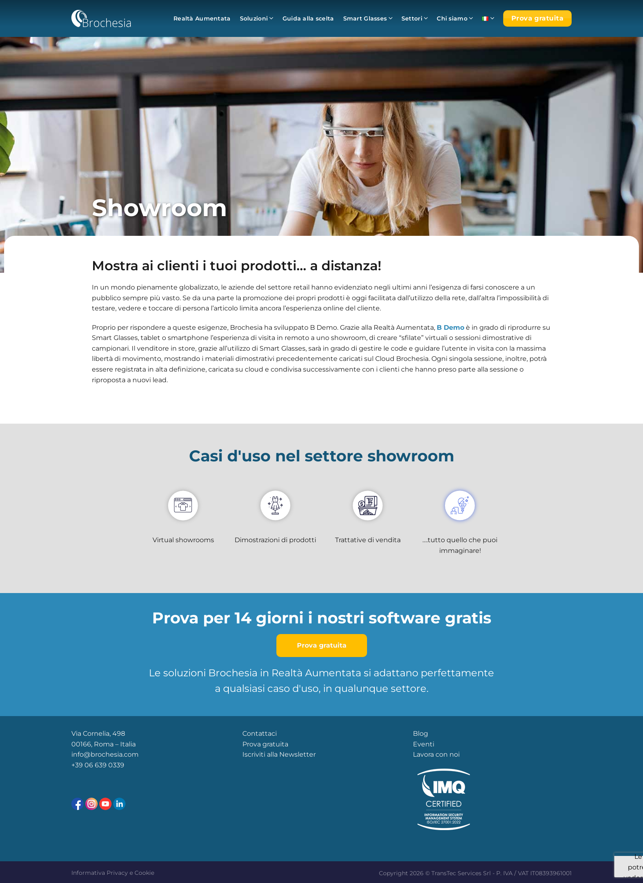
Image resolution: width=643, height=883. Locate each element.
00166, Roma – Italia (103, 744)
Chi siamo (455, 18)
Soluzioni (257, 18)
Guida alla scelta (308, 18)
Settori (414, 18)
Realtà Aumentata (202, 18)
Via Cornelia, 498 (98, 733)
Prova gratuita (265, 744)
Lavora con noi (436, 754)
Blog (420, 733)
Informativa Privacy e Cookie (112, 872)
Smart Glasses (367, 18)
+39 (77, 765)
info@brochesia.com (105, 754)
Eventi (423, 744)
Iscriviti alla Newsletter (279, 754)
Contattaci (259, 733)
